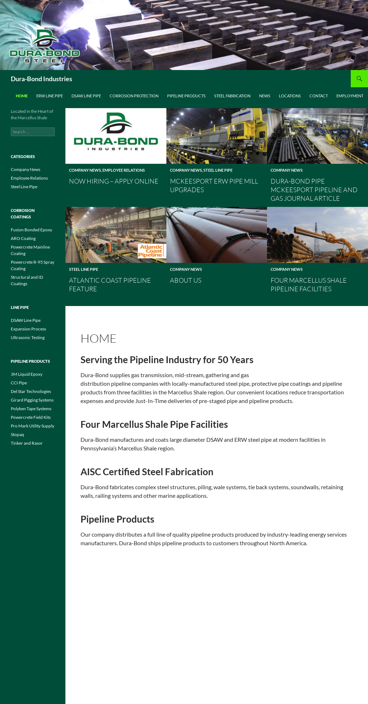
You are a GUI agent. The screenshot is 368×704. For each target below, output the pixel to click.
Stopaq (17, 434)
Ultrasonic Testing (28, 337)
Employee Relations (123, 170)
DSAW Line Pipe (86, 95)
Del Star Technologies (31, 391)
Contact (318, 95)
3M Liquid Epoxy (26, 374)
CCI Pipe (19, 382)
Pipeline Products (186, 95)
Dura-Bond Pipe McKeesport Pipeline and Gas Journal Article (314, 189)
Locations (290, 95)
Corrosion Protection (134, 95)
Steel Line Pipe (218, 170)
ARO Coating (23, 238)
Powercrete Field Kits (31, 417)
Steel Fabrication (232, 95)
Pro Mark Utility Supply (32, 426)
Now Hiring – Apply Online (113, 181)
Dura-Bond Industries (41, 79)
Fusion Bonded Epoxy (31, 229)
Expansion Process (28, 329)
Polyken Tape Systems (31, 408)
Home (22, 95)
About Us (185, 280)
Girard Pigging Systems (32, 400)
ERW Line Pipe (49, 95)
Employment (349, 95)
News (264, 95)
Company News (85, 170)
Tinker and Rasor (27, 443)
